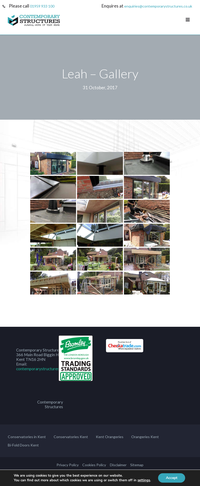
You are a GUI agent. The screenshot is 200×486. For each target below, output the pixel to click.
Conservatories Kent (71, 436)
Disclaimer (118, 465)
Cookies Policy (94, 465)
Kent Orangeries (109, 436)
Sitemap (136, 465)
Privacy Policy (68, 465)
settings (144, 480)
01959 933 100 (42, 6)
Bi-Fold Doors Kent (23, 445)
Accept (171, 477)
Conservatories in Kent (27, 436)
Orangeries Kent (145, 436)
